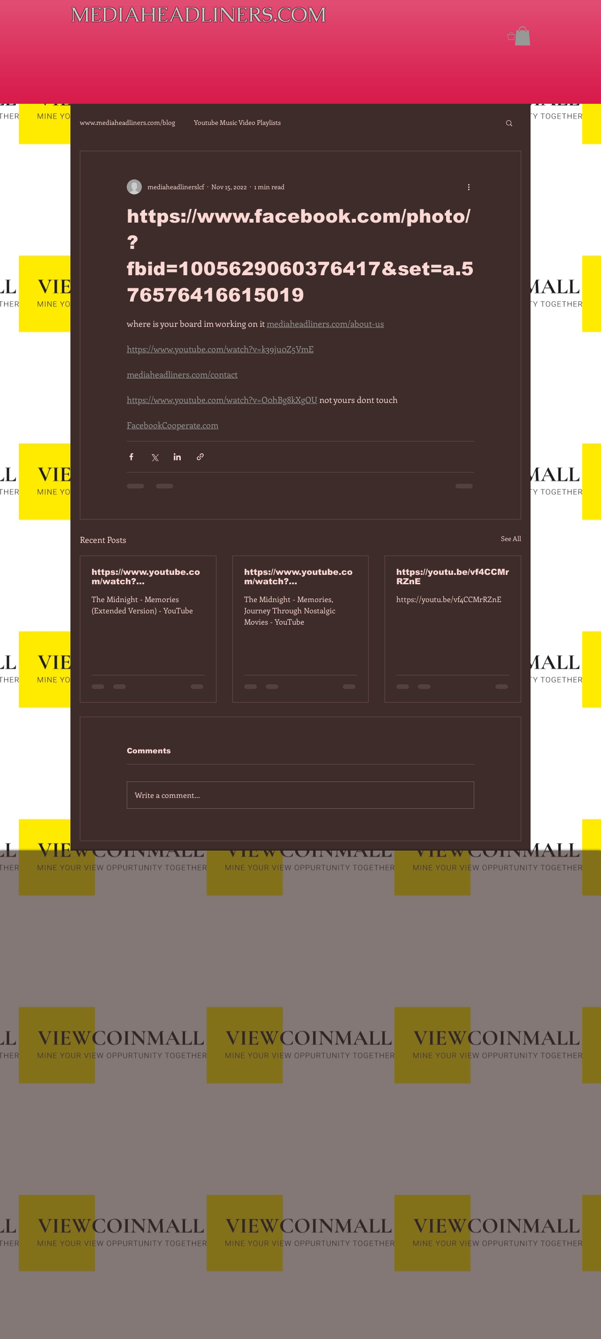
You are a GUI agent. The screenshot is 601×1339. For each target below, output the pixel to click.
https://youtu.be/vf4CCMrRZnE (452, 576)
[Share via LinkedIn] (177, 456)
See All (511, 538)
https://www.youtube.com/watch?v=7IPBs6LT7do (146, 576)
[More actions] (468, 187)
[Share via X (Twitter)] (154, 456)
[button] (523, 36)
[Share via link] (200, 456)
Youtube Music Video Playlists (237, 122)
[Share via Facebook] (131, 456)
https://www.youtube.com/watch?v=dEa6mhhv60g (298, 576)
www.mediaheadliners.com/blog (127, 122)
